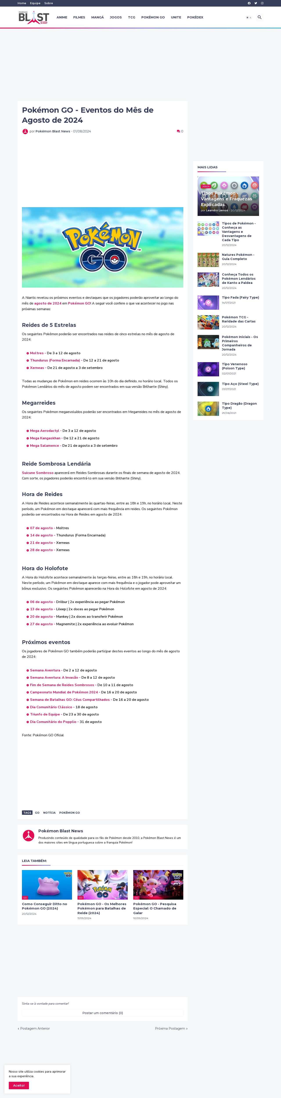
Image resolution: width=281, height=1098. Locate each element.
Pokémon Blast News (60, 831)
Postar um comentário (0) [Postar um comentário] (102, 1013)
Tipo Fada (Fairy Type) (240, 297)
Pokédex (195, 17)
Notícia (49, 812)
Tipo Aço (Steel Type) (240, 384)
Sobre (48, 3)
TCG (131, 17)
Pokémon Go (69, 812)
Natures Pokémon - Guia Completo (238, 257)
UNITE (176, 17)
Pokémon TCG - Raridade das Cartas (239, 319)
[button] (249, 17)
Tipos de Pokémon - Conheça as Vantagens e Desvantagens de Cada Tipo (239, 231)
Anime (62, 17)
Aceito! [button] (19, 1085)
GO (37, 812)
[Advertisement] (140, 64)
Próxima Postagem (170, 1028)
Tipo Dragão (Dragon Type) (239, 406)
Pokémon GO (153, 17)
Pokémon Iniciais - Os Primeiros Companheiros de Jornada (240, 343)
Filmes (79, 17)
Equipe (35, 3)
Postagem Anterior (35, 1028)
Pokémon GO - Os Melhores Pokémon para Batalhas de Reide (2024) (101, 908)
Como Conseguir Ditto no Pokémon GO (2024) (44, 906)
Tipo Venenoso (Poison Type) (234, 366)
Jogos (116, 17)
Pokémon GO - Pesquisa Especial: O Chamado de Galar (154, 908)
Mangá (97, 17)
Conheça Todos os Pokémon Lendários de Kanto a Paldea (239, 278)
